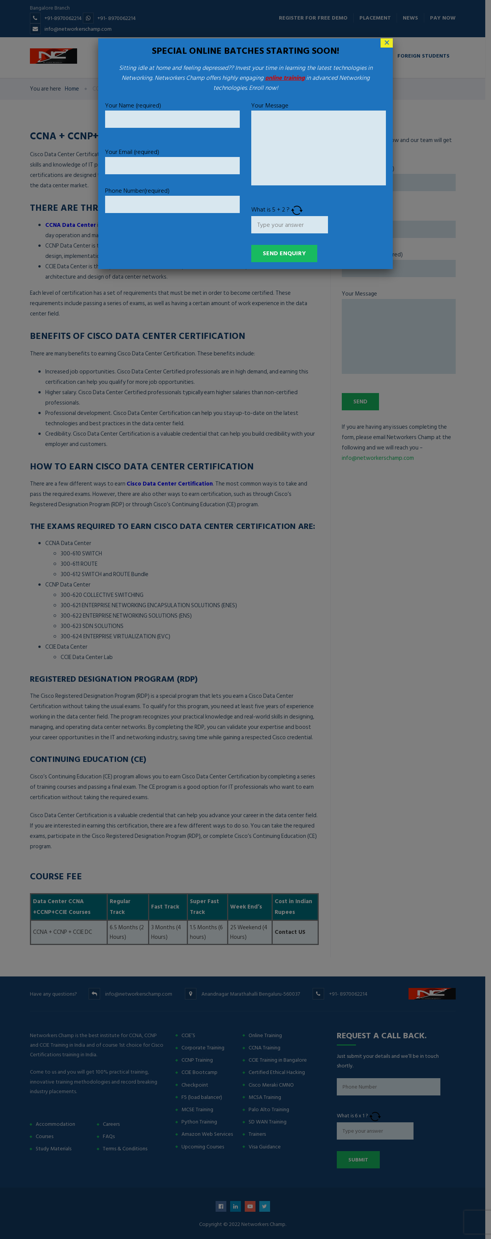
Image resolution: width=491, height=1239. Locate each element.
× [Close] (387, 43)
